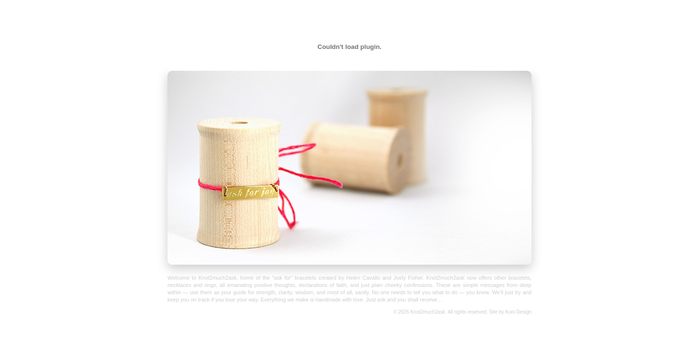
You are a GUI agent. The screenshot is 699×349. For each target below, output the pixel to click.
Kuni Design (518, 312)
